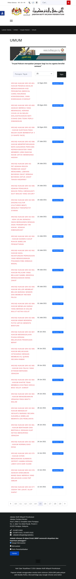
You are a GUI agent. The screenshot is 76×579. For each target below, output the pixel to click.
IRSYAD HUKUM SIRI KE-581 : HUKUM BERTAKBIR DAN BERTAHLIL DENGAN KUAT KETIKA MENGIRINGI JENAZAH (22, 430)
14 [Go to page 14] (35, 504)
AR (24, 2)
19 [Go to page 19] (60, 504)
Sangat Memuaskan (17, 543)
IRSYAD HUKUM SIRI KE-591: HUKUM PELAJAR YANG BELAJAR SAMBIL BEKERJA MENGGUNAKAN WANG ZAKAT (23, 275)
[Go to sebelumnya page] (10, 504)
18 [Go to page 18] (55, 504)
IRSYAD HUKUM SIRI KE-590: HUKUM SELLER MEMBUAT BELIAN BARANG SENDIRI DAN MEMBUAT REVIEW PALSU (23, 292)
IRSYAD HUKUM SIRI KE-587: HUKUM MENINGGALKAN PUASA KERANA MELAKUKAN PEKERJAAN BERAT (23, 337)
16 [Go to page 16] (45, 504)
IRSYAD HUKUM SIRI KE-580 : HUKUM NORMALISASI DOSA (22, 444)
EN (22, 2)
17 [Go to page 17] (50, 504)
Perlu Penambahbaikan (19, 549)
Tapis (61, 74)
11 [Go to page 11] (20, 504)
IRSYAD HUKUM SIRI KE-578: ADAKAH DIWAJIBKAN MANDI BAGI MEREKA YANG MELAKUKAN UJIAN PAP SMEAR (23, 475)
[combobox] (54, 3)
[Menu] (11, 21)
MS (19, 2)
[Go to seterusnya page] (65, 504)
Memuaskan (15, 546)
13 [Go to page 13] (30, 504)
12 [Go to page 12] (25, 504)
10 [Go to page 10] (16, 504)
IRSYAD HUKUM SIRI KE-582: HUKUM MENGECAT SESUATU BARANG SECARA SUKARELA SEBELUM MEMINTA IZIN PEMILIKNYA (23, 413)
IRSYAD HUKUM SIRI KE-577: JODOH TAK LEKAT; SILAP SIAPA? (23, 489)
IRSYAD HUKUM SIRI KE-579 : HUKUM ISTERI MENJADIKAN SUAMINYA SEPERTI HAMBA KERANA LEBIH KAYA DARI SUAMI (22, 458)
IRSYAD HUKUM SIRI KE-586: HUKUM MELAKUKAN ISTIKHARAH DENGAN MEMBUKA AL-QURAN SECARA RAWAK (23, 354)
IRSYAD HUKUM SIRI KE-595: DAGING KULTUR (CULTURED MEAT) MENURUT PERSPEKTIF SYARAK (23, 205)
